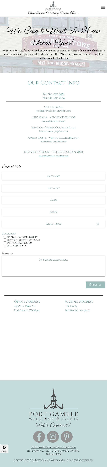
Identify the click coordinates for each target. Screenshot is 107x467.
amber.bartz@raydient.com (53, 141)
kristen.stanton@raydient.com (53, 131)
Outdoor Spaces (53, 245)
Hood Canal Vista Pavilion (53, 237)
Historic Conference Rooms (53, 240)
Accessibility (85, 460)
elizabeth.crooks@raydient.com (53, 155)
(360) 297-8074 (53, 454)
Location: (8, 234)
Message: (7, 253)
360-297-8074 (56, 94)
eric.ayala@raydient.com (53, 121)
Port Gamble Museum (53, 243)
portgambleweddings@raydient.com (54, 110)
